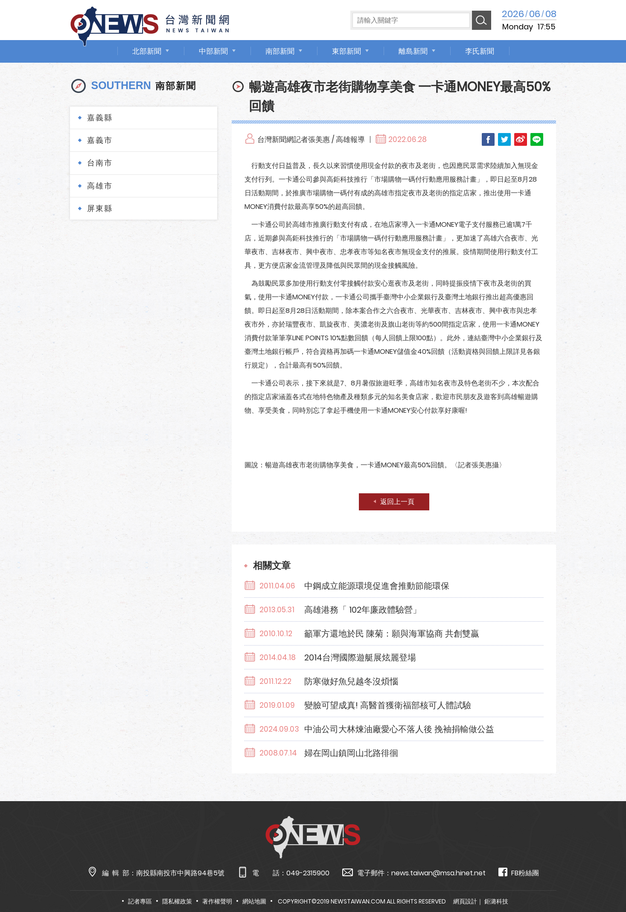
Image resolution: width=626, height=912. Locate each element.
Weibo (520, 139)
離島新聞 (413, 51)
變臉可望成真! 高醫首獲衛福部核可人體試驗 (387, 705)
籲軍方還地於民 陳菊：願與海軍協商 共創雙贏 (391, 634)
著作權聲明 (217, 901)
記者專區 (140, 901)
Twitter (504, 139)
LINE (536, 139)
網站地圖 (254, 901)
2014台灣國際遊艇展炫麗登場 (360, 657)
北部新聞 (146, 51)
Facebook (488, 139)
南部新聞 (279, 51)
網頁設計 (465, 901)
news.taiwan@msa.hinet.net (438, 873)
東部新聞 (346, 51)
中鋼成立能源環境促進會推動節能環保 (376, 586)
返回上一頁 (397, 502)
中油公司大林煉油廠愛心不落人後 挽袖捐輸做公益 (399, 729)
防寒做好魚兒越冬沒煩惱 (351, 681)
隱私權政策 (177, 901)
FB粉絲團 (518, 872)
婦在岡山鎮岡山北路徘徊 (351, 753)
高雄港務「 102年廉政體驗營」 (362, 610)
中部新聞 (213, 51)
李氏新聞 (479, 51)
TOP (603, 881)
